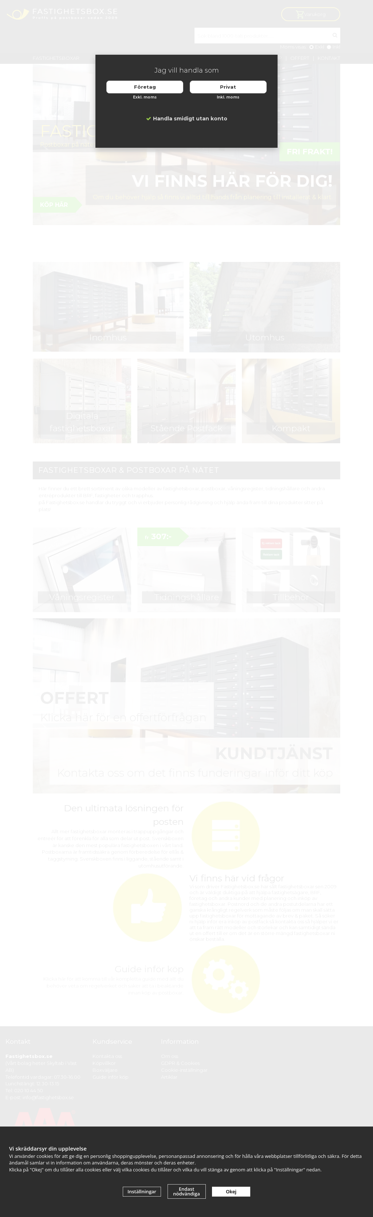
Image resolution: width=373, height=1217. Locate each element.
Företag (145, 87)
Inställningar (141, 1191)
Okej (231, 1191)
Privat (228, 87)
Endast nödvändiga (186, 1191)
